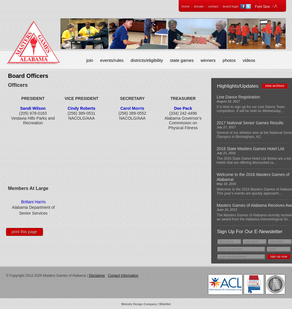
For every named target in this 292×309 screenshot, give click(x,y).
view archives (274, 85)
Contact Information (123, 276)
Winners (208, 60)
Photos (229, 60)
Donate (199, 6)
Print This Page (24, 231)
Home (186, 6)
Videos (249, 60)
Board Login (230, 6)
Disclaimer (97, 276)
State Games (182, 60)
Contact (213, 6)
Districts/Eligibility (147, 60)
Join (89, 60)
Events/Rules (112, 60)
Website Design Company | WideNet (146, 304)
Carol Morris (132, 108)
